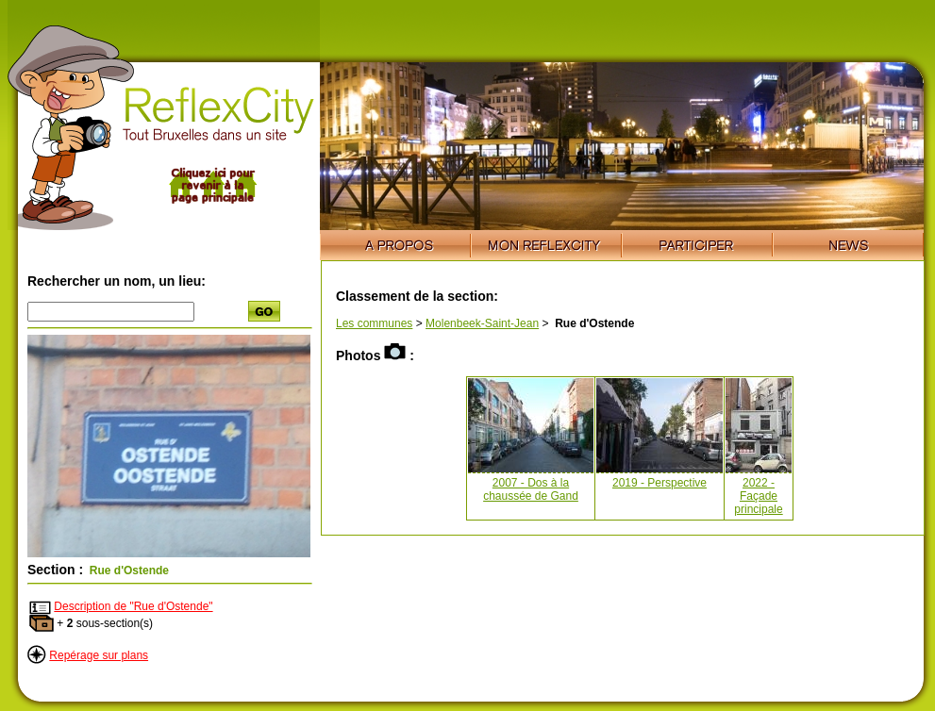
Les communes (374, 323)
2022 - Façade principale (758, 496)
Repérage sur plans (98, 655)
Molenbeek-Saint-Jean (482, 323)
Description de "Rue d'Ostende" (133, 606)
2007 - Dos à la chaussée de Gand (530, 489)
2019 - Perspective (659, 482)
